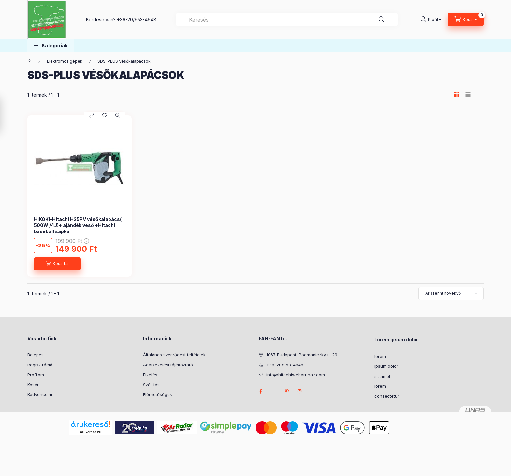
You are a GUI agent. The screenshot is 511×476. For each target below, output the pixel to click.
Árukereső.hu (90, 432)
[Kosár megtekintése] (466, 19)
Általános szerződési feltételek (174, 354)
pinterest (286, 391)
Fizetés (150, 374)
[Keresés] (381, 19)
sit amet (382, 376)
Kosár (33, 384)
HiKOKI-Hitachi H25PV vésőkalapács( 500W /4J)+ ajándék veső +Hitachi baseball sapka (78, 225)
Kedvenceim (39, 394)
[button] (50, 45)
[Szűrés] (6, 115)
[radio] (468, 94)
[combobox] (287, 19)
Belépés (35, 354)
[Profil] (431, 19)
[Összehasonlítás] (91, 115)
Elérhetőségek (157, 394)
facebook (260, 391)
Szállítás (151, 384)
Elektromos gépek (64, 61)
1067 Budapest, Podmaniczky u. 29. (302, 354)
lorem (380, 356)
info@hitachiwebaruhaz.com (295, 374)
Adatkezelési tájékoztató (168, 364)
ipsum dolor (386, 366)
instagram (299, 391)
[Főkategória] (29, 61)
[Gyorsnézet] (117, 115)
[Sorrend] (451, 293)
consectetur (386, 396)
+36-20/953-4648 (136, 19)
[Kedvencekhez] (104, 115)
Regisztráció (39, 364)
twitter (273, 391)
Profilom (35, 374)
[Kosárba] (57, 263)
